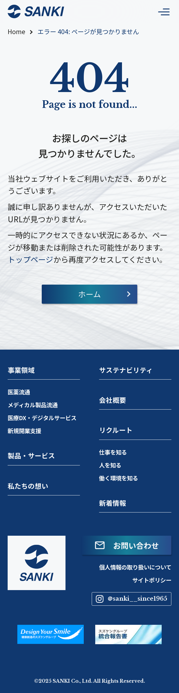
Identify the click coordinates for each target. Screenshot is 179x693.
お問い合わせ (126, 545)
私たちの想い (28, 486)
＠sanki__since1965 (131, 599)
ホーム (89, 293)
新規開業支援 (24, 430)
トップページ (30, 259)
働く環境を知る (118, 478)
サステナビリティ (126, 370)
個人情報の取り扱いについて (135, 567)
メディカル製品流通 (33, 404)
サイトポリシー (151, 580)
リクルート (116, 430)
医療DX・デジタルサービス (42, 417)
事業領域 (21, 370)
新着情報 (112, 503)
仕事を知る (113, 452)
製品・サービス (31, 455)
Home (16, 31)
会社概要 (112, 400)
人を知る (110, 465)
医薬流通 (19, 392)
